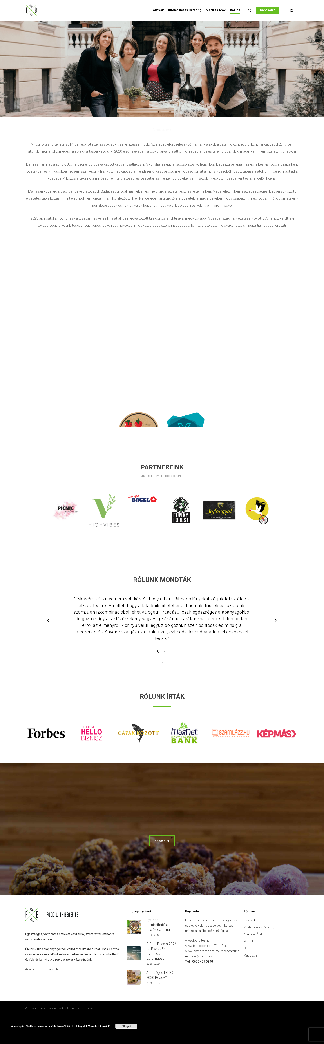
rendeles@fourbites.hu (200, 985)
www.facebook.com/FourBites (206, 974)
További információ (99, 1026)
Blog (247, 10)
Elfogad (126, 1026)
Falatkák (157, 10)
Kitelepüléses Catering (184, 10)
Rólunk (235, 10)
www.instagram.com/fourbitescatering (212, 979)
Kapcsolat (267, 10)
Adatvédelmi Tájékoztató (42, 998)
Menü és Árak (216, 10)
